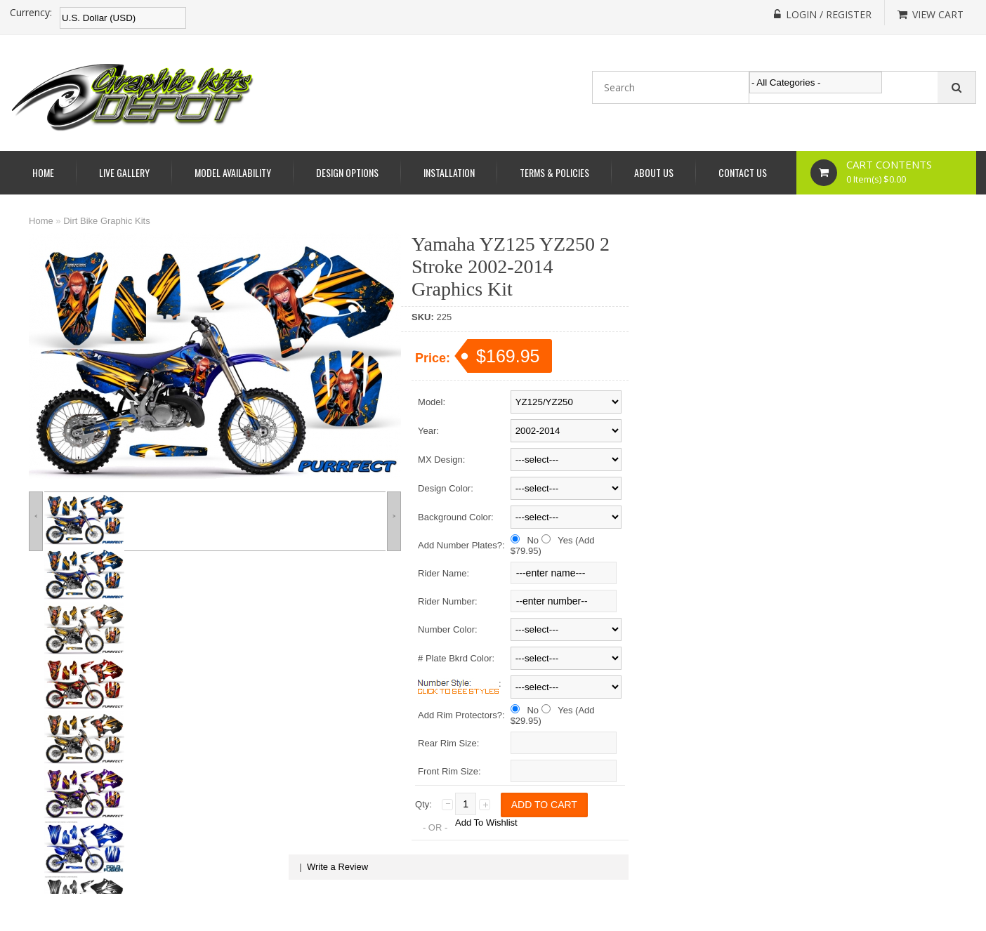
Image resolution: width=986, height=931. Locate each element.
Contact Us (742, 172)
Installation (449, 172)
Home (43, 172)
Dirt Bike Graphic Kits (106, 221)
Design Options (347, 172)
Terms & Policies (554, 172)
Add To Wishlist (486, 822)
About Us (653, 172)
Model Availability (233, 172)
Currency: (31, 12)
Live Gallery (124, 172)
